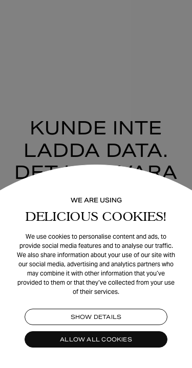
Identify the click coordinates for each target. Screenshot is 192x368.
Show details (96, 316)
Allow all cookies (96, 339)
